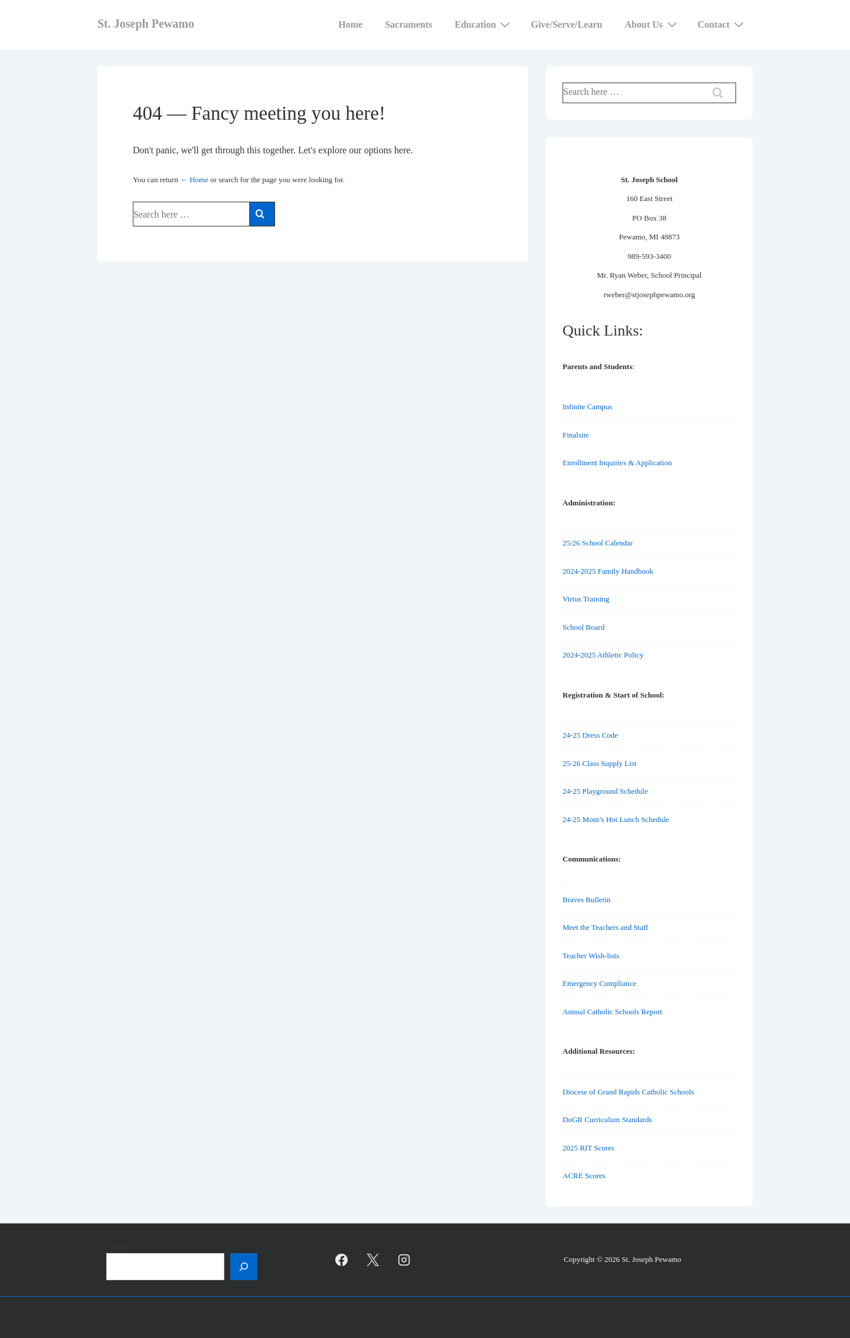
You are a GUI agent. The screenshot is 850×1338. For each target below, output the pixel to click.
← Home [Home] (194, 179)
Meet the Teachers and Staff (605, 927)
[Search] (243, 1266)
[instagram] (404, 1260)
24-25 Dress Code (590, 735)
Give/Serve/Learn (566, 24)
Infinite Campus (587, 406)
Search (117, 1245)
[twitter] (373, 1260)
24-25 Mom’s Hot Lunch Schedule (616, 819)
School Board (583, 627)
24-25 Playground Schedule (605, 791)
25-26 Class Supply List (599, 763)
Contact (722, 24)
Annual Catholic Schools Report (612, 1011)
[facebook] (342, 1260)
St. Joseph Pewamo (145, 23)
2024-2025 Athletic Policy (603, 654)
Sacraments (408, 24)
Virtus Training (586, 598)
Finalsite (576, 434)
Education (484, 24)
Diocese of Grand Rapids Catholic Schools (628, 1091)
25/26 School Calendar (598, 542)
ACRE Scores (584, 1175)
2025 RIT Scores (588, 1147)
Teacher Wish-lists (591, 955)
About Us (652, 24)
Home (350, 24)
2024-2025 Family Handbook (608, 571)
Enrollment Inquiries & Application (617, 462)
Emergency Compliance (599, 983)
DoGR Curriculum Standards (607, 1119)
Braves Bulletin (586, 899)
